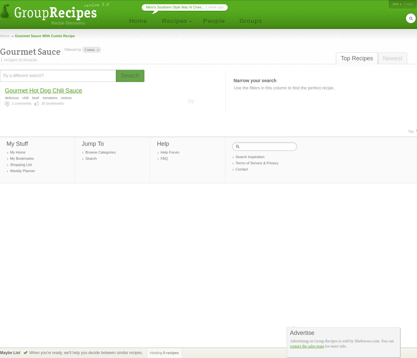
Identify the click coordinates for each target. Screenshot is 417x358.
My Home (17, 152)
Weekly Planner (22, 171)
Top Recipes (357, 58)
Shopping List (21, 165)
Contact (242, 169)
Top (411, 131)
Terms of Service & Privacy (257, 163)
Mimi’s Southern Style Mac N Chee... (175, 7)
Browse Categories (100, 152)
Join (395, 4)
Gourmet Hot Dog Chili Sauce (43, 90)
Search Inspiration (250, 157)
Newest (392, 58)
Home (4, 36)
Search (91, 158)
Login (408, 4)
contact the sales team (307, 346)
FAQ (164, 158)
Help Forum (170, 152)
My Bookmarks (22, 158)
